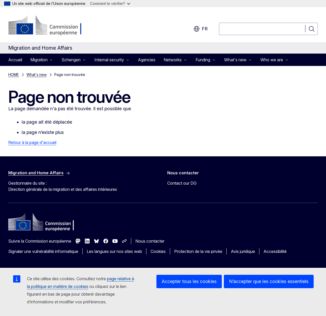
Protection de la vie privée (198, 251)
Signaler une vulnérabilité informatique (43, 251)
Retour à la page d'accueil (32, 142)
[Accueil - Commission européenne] (49, 25)
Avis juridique (243, 251)
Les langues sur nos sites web (114, 251)
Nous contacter (149, 241)
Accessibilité (275, 251)
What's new (37, 74)
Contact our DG (182, 183)
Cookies (158, 251)
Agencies (146, 59)
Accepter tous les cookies (189, 281)
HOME (13, 74)
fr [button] (200, 29)
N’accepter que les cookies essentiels (269, 281)
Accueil (15, 59)
